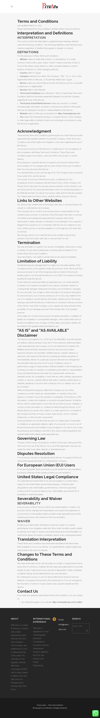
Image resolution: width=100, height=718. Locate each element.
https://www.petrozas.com (69, 113)
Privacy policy (41, 705)
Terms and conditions (55, 705)
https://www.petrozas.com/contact (67, 602)
